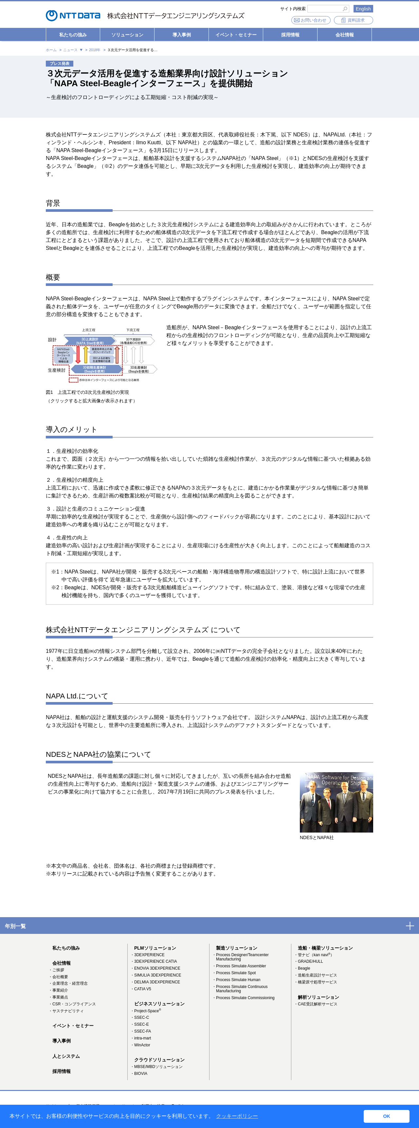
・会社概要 (58, 977)
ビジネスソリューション (159, 1003)
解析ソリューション (318, 997)
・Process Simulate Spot (234, 973)
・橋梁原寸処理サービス (315, 982)
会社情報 (345, 34)
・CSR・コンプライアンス (72, 1004)
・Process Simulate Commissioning (243, 998)
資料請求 (356, 20)
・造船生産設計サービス (315, 975)
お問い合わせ (313, 20)
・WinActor (140, 1045)
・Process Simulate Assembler (239, 966)
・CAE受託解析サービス (315, 1004)
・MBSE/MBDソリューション (156, 1066)
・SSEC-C (139, 1017)
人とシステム (66, 1056)
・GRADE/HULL (308, 961)
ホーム (51, 50)
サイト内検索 (293, 9)
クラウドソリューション (159, 1059)
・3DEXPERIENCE (147, 955)
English (363, 8)
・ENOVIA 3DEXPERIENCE (155, 968)
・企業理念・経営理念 (68, 983)
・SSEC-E (139, 1024)
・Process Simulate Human (236, 979)
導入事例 (182, 34)
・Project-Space (145, 1011)
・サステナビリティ (66, 1011)
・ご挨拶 (56, 970)
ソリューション (127, 34)
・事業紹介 (58, 990)
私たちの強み (73, 34)
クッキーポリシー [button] (237, 1116)
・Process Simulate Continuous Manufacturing (239, 989)
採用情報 (290, 34)
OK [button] (386, 1116)
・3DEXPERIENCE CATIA (153, 961)
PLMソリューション (155, 948)
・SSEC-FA (140, 1031)
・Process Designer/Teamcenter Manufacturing (240, 957)
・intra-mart (140, 1038)
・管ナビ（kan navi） (314, 955)
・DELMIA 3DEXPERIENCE (155, 982)
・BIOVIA (138, 1073)
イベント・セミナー (236, 34)
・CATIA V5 (140, 989)
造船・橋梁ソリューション (325, 948)
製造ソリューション (236, 948)
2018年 (94, 50)
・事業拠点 (58, 997)
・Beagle (302, 968)
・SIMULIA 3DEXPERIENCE (155, 975)
